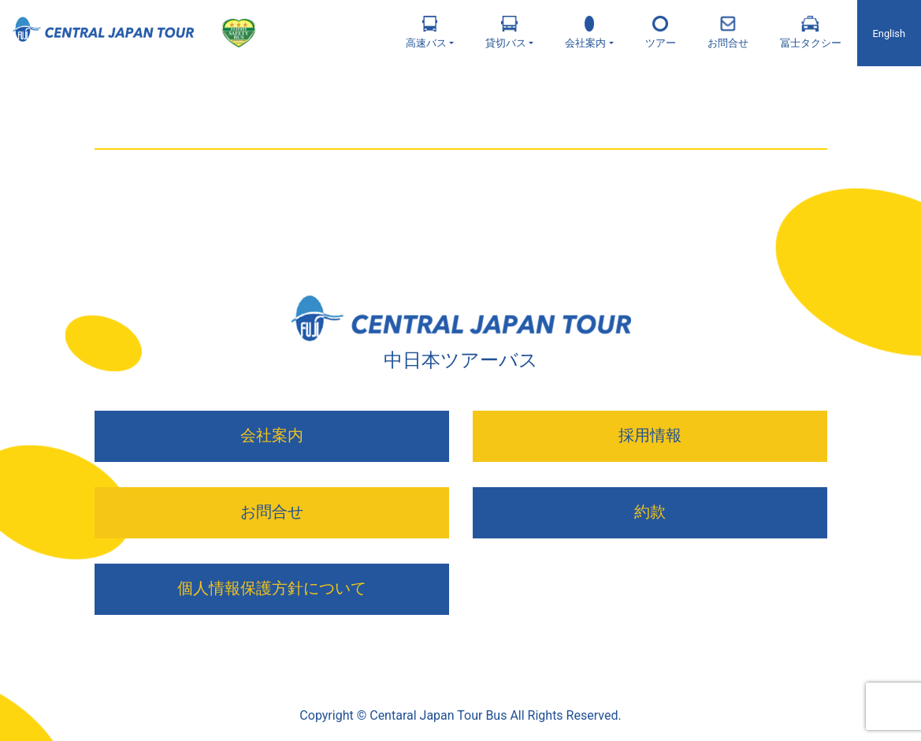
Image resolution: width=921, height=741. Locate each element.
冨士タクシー (810, 32)
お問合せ (727, 32)
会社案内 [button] (585, 32)
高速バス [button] (426, 32)
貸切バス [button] (505, 32)
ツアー (660, 32)
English (889, 33)
